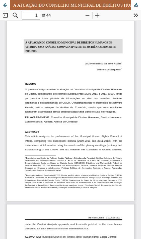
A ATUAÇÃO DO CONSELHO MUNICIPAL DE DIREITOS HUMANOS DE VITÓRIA (77, 5)
